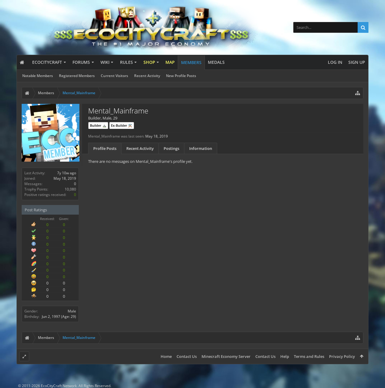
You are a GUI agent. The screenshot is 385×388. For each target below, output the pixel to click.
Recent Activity (147, 75)
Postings (171, 148)
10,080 (70, 189)
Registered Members (77, 75)
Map (170, 62)
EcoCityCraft (47, 62)
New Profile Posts (181, 75)
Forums (81, 62)
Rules (126, 62)
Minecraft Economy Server (226, 356)
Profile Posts (104, 148)
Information (200, 148)
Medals (216, 62)
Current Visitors (114, 75)
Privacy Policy (342, 356)
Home (166, 356)
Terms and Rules (309, 356)
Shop (149, 62)
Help (284, 356)
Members (191, 62)
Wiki (104, 62)
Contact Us (187, 356)
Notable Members (37, 75)
